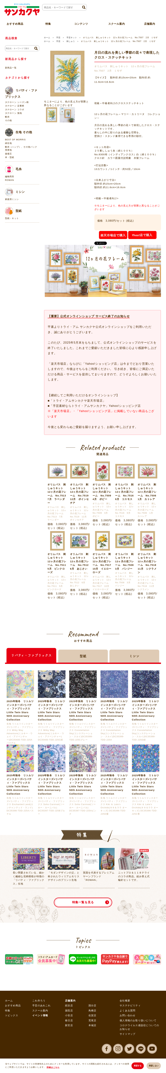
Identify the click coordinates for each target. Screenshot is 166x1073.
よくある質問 (127, 1010)
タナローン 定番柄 (14, 106)
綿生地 (8, 143)
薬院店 (69, 1010)
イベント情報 (40, 1015)
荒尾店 (92, 1020)
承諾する (137, 1066)
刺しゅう (70, 41)
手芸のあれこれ (41, 1005)
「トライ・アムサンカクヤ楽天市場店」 (78, 400)
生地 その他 (18, 132)
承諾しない (154, 1066)
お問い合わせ (127, 1015)
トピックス (11, 1015)
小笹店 (69, 1015)
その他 (8, 120)
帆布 (7, 117)
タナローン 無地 (13, 113)
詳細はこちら (53, 1067)
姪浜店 (69, 1005)
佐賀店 (92, 1015)
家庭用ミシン (12, 199)
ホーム (47, 37)
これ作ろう (38, 1000)
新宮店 (69, 1025)
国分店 (92, 1005)
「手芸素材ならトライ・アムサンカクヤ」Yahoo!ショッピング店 (95, 405)
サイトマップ (127, 1034)
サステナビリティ (130, 1005)
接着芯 (8, 154)
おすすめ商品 (13, 1005)
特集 (7, 1010)
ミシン (15, 192)
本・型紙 (9, 157)
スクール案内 (116, 23)
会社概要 (125, 1000)
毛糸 (13, 169)
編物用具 (9, 176)
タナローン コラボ (14, 109)
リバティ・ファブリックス (21, 92)
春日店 (69, 1020)
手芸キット (71, 37)
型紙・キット (12, 218)
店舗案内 (70, 1000)
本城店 (92, 1025)
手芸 (58, 37)
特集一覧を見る (83, 902)
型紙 (13, 211)
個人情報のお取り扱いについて (138, 1020)
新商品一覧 (11, 68)
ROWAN (9, 180)
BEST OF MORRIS (15, 139)
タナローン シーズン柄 (17, 102)
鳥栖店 (92, 1010)
